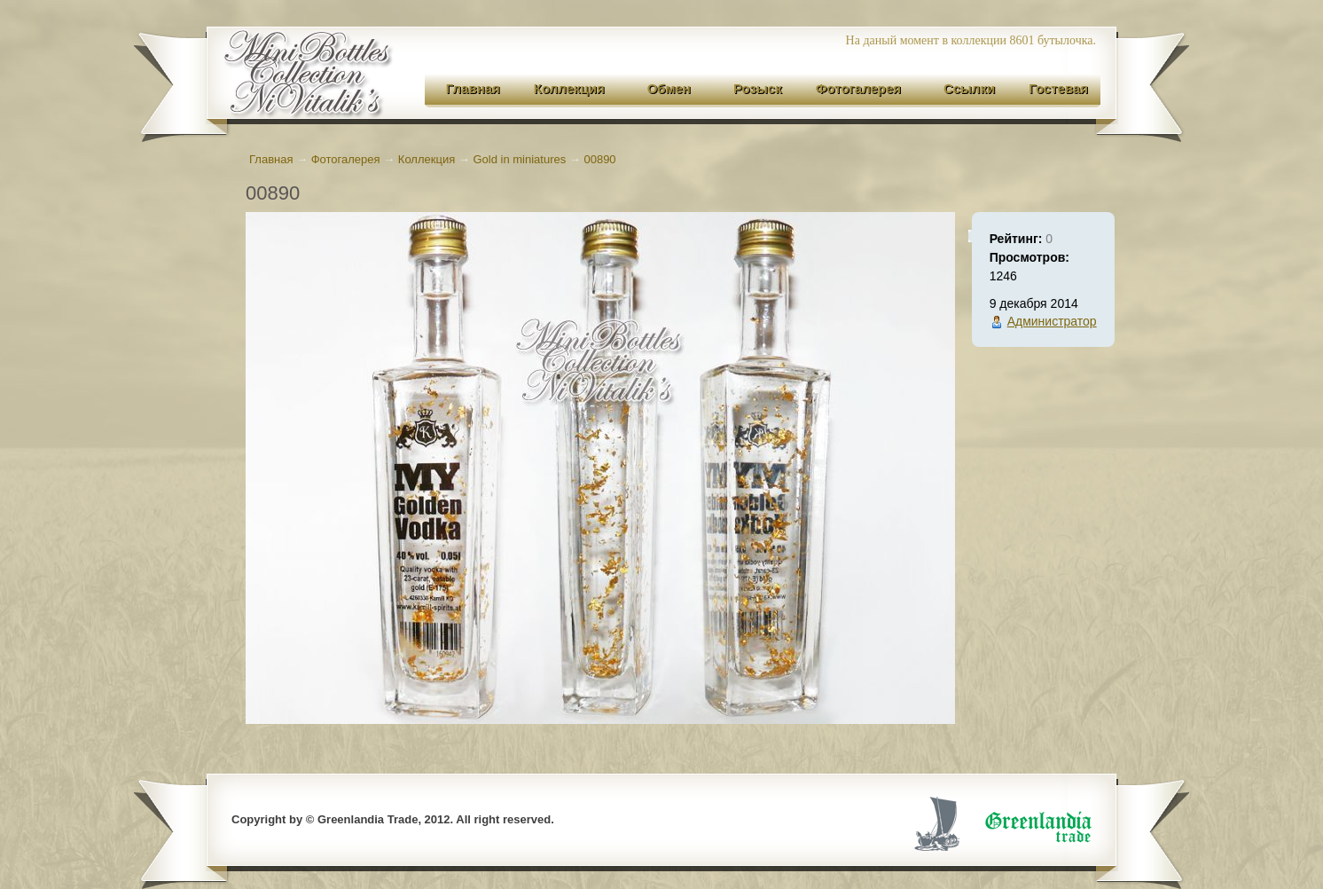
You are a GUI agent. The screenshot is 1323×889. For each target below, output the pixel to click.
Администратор (1052, 321)
